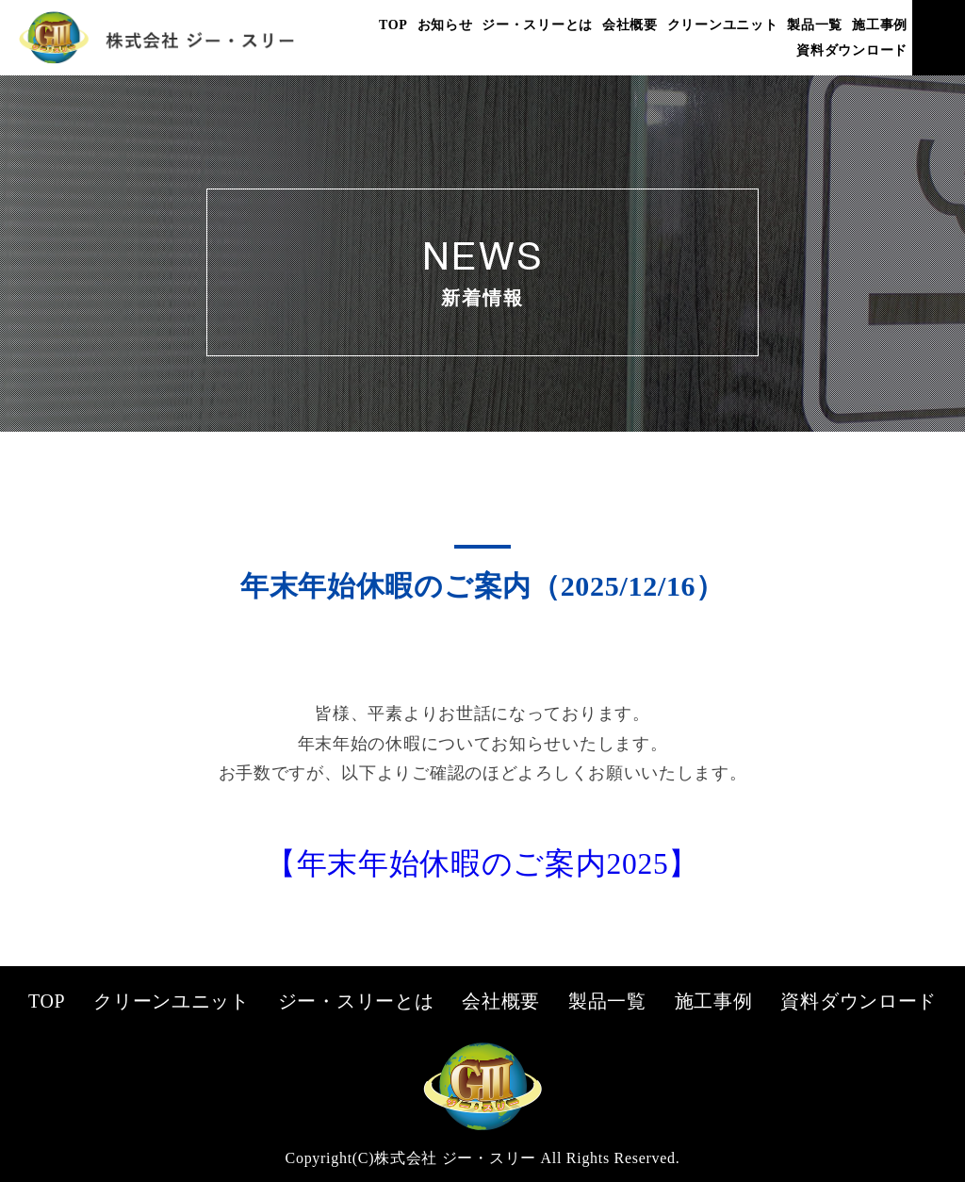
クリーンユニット (722, 25)
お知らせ (445, 25)
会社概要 (630, 25)
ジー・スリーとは (537, 25)
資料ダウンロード (852, 50)
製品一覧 (814, 25)
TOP (393, 25)
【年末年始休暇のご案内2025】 (482, 863)
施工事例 (880, 25)
